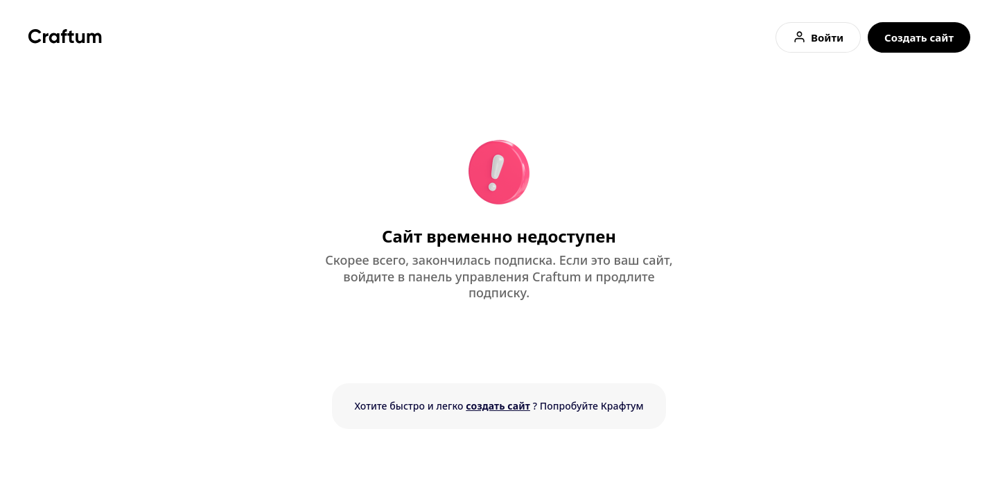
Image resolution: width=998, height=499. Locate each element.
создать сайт (498, 405)
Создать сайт (919, 37)
